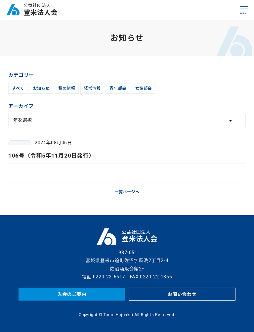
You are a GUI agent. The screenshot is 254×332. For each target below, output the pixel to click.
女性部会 (143, 88)
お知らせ (41, 88)
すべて (18, 88)
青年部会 (117, 88)
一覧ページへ (126, 192)
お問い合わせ (182, 294)
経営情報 (92, 88)
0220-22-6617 (109, 276)
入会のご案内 (72, 294)
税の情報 (67, 88)
